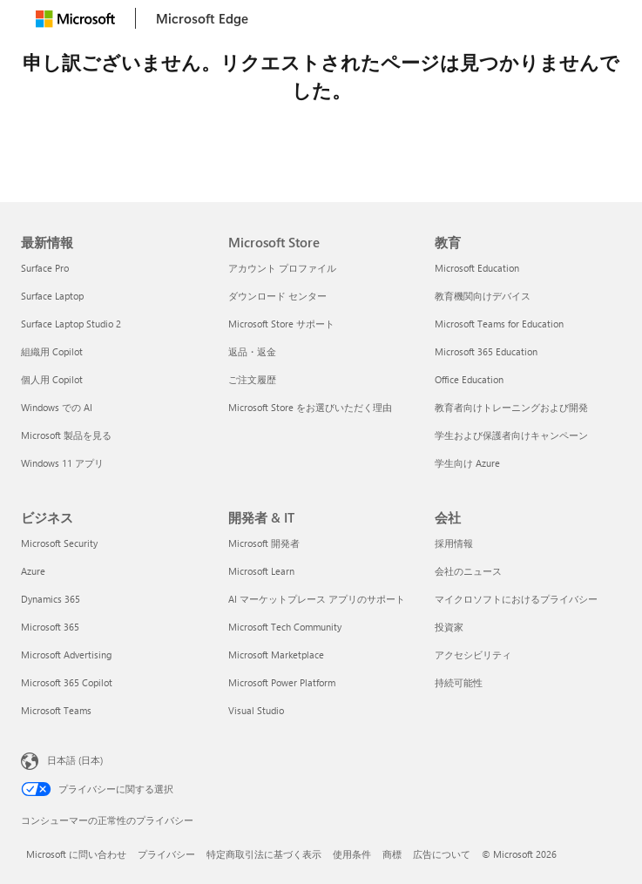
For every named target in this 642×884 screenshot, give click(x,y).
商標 (392, 853)
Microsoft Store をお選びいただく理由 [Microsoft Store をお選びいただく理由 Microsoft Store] (310, 407)
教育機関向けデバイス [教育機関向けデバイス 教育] (482, 295)
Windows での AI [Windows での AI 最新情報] (56, 407)
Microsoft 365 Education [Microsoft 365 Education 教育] (486, 351)
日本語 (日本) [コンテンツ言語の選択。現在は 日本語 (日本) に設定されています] (75, 759)
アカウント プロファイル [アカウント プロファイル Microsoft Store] (282, 267)
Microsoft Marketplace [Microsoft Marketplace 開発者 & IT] (276, 654)
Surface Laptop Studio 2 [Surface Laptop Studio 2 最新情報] (71, 323)
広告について (441, 853)
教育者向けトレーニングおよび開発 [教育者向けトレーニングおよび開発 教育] (511, 407)
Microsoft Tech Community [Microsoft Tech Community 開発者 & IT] (284, 626)
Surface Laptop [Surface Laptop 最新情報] (52, 295)
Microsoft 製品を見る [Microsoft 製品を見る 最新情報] (66, 435)
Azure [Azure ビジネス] (33, 570)
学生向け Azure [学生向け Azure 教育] (467, 462)
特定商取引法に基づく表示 (263, 853)
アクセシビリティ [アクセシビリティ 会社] (473, 654)
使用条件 (352, 853)
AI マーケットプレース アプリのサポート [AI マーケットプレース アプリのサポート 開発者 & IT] (316, 598)
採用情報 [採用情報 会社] (454, 543)
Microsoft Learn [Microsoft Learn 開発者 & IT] (261, 570)
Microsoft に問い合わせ (76, 853)
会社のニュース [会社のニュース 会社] (468, 570)
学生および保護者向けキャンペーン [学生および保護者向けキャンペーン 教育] (511, 435)
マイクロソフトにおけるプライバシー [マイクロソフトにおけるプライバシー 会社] (516, 598)
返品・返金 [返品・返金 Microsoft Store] (252, 351)
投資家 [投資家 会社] (449, 626)
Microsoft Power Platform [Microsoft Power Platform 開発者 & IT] (281, 682)
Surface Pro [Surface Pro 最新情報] (45, 267)
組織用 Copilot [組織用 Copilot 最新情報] (52, 351)
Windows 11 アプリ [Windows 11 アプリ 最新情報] (62, 462)
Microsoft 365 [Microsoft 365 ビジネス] (50, 626)
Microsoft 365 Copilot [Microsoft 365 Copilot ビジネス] (66, 682)
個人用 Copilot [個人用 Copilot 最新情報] (52, 379)
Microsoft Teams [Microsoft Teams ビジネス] (56, 710)
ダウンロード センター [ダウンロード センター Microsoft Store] (277, 295)
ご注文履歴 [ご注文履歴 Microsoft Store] (252, 379)
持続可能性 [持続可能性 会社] (459, 682)
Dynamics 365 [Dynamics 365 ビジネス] (50, 598)
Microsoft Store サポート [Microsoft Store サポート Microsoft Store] (281, 323)
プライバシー (166, 853)
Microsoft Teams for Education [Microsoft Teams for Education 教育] (499, 323)
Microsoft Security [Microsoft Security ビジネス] (59, 543)
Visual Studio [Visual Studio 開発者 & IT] (256, 710)
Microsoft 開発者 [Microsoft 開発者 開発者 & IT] (264, 543)
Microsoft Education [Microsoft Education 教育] (477, 267)
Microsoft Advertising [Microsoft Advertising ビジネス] (66, 654)
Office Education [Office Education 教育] (469, 379)
